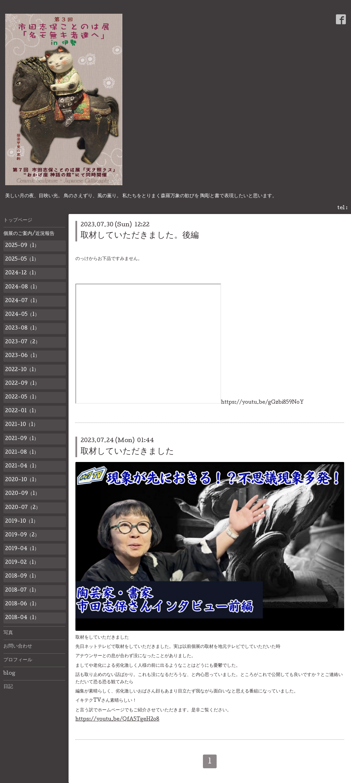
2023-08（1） (22, 328)
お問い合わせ (17, 646)
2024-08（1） (22, 287)
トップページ (17, 220)
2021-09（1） (22, 439)
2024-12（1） (22, 273)
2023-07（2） (22, 342)
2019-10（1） (21, 521)
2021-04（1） (22, 466)
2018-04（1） (22, 618)
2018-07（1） (22, 590)
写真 (8, 633)
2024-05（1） (22, 315)
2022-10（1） (22, 370)
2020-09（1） (22, 494)
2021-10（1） (21, 425)
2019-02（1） (22, 563)
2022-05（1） (22, 397)
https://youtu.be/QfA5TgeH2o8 (117, 719)
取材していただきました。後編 (140, 235)
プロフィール (17, 660)
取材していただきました (127, 451)
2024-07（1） (22, 301)
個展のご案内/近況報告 (29, 234)
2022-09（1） (22, 384)
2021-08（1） (22, 452)
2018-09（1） (22, 576)
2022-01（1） (22, 411)
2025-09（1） (22, 246)
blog (9, 673)
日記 (8, 687)
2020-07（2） (22, 508)
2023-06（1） (22, 356)
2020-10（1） (22, 480)
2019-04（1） (22, 549)
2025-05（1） (22, 259)
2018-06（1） (22, 604)
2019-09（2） (22, 535)
